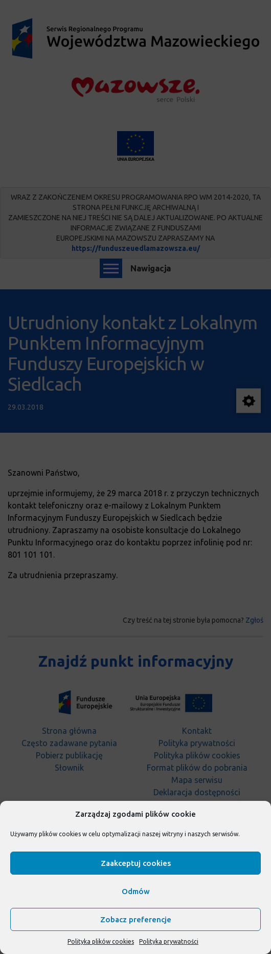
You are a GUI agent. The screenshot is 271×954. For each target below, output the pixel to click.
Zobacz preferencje (135, 919)
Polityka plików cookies (100, 941)
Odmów (136, 891)
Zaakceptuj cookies (136, 863)
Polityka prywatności (168, 941)
